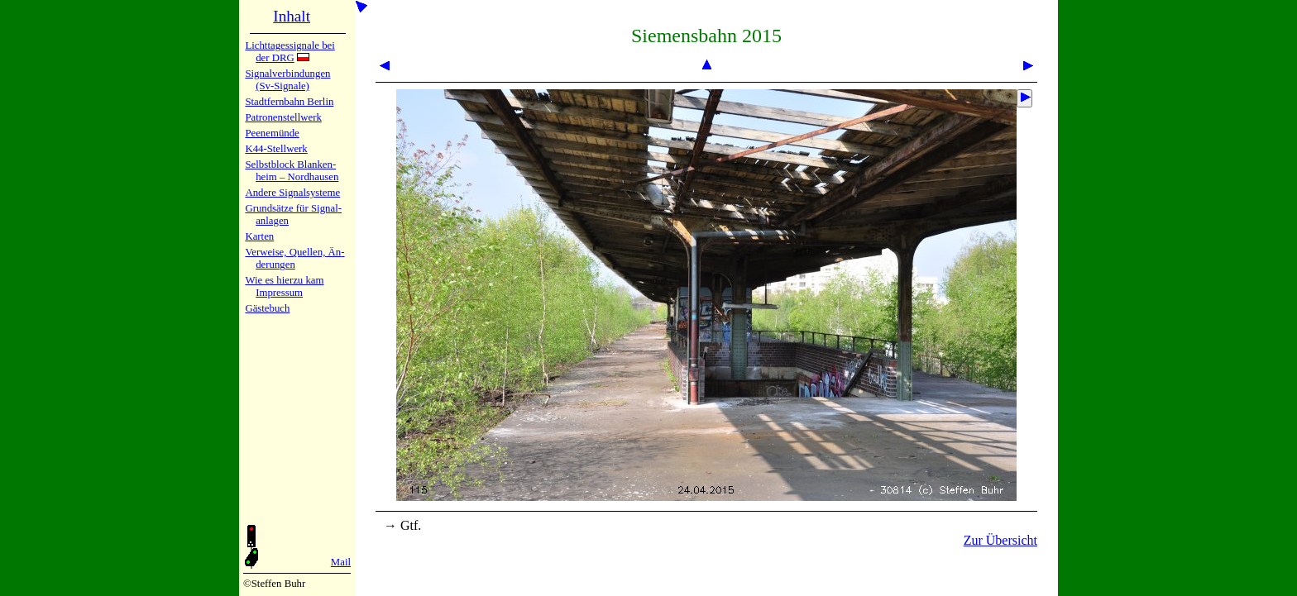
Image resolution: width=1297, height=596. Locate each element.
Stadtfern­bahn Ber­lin (289, 101)
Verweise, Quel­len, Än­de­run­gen (294, 258)
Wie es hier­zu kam (284, 280)
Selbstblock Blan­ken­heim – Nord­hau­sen (291, 171)
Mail (341, 562)
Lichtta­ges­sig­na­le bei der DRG (289, 52)
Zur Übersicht (1000, 540)
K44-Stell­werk (276, 149)
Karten (259, 236)
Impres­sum (279, 292)
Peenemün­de (272, 133)
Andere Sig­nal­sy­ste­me (292, 192)
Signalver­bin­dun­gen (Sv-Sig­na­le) (287, 80)
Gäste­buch (267, 308)
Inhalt (291, 16)
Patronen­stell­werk (283, 117)
